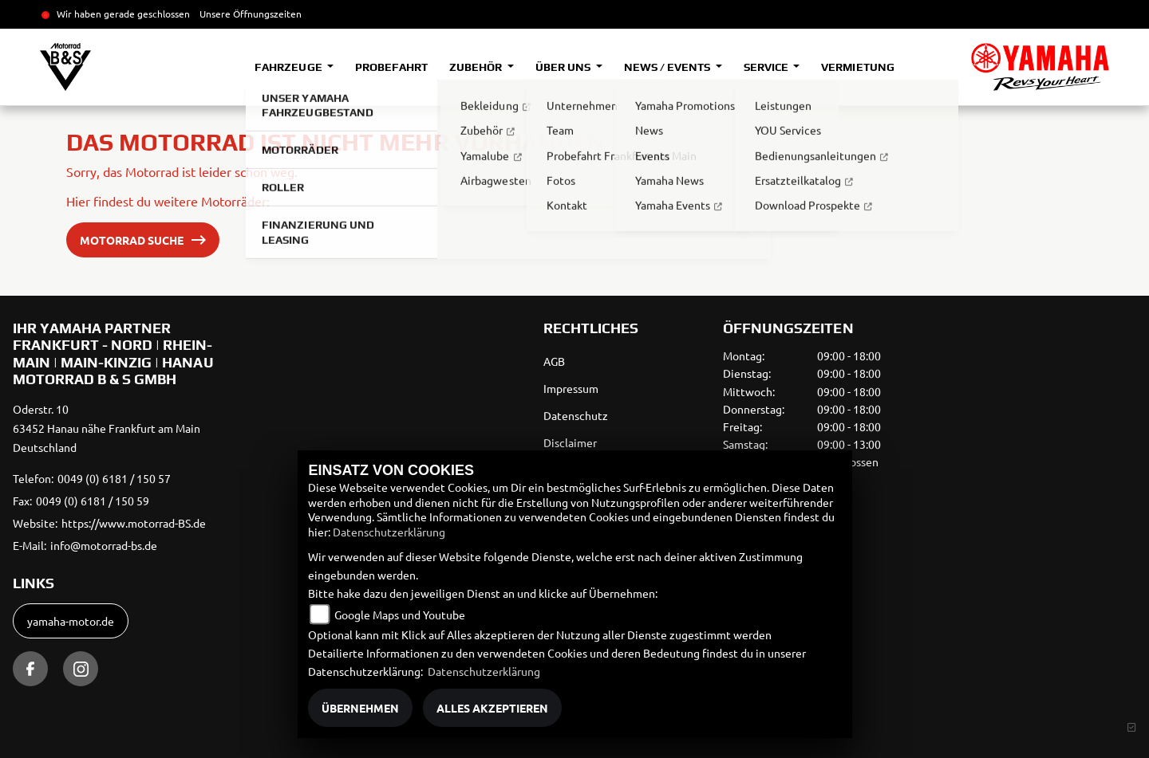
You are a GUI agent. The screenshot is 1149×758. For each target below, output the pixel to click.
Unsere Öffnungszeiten (250, 13)
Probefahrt (391, 67)
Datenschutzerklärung (389, 531)
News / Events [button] (668, 67)
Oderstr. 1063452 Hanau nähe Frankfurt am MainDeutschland (106, 428)
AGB (554, 361)
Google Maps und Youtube (399, 614)
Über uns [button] (564, 67)
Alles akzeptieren (492, 708)
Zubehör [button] (476, 67)
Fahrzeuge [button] (289, 67)
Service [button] (767, 67)
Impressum (570, 388)
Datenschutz (575, 415)
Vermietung (857, 67)
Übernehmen (360, 708)
